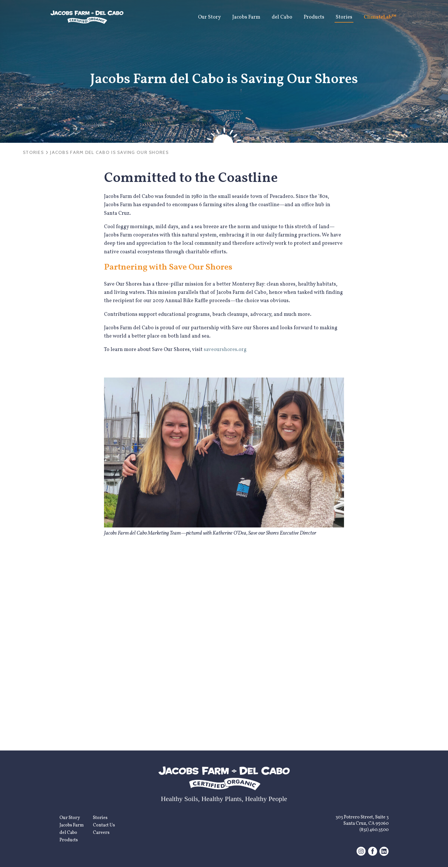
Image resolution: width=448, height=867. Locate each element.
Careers (101, 833)
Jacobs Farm (246, 17)
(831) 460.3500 (374, 830)
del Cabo (282, 17)
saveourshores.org (225, 349)
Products (314, 17)
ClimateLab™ (380, 17)
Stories (344, 17)
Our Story (209, 17)
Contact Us (104, 825)
